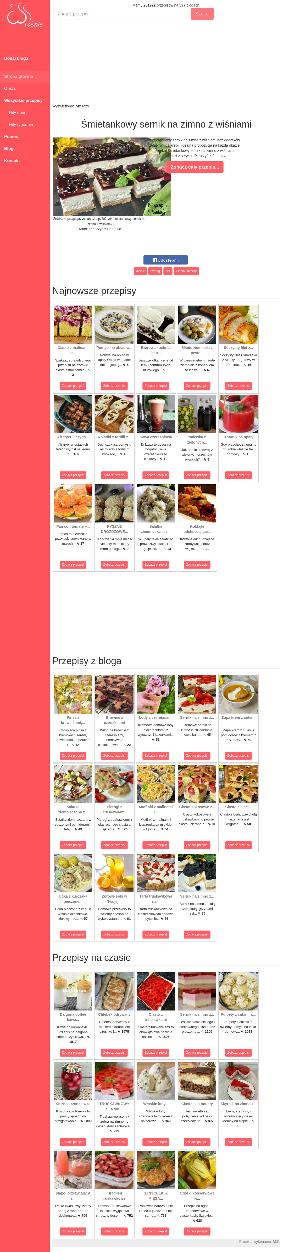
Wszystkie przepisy (23, 100)
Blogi (9, 148)
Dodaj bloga (16, 58)
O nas (10, 88)
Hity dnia (14, 112)
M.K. (276, 1241)
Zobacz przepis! (73, 386)
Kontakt (12, 160)
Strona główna (18, 76)
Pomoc (11, 136)
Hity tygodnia (18, 124)
